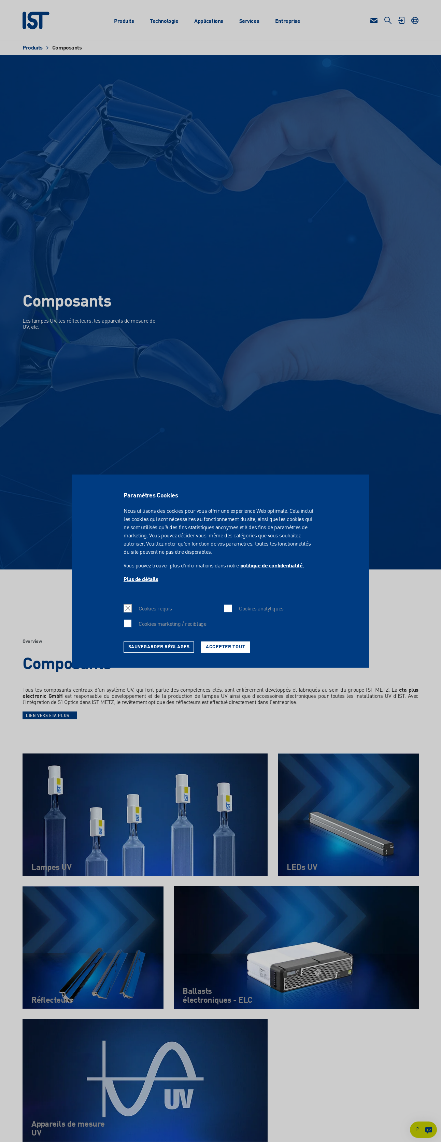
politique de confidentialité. (272, 566)
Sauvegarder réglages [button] (159, 646)
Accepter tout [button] (225, 646)
